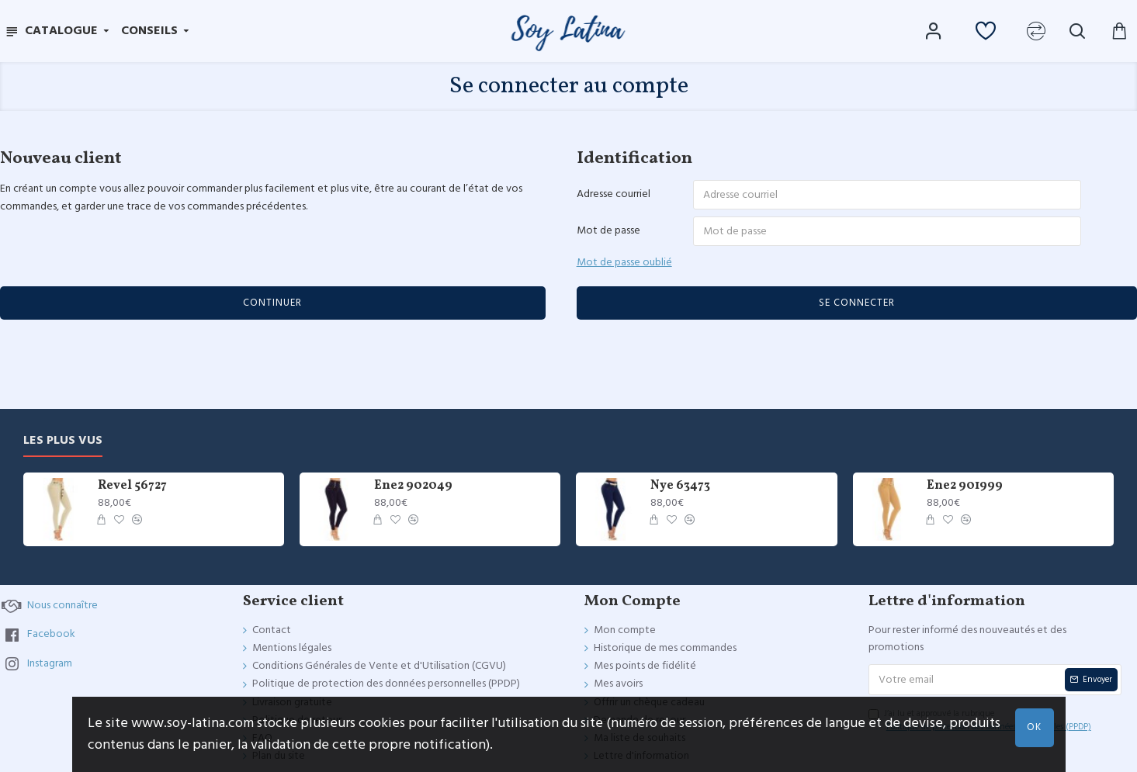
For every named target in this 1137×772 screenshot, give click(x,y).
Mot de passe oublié (624, 263)
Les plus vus (62, 445)
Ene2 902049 (413, 491)
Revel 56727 (132, 491)
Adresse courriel (613, 194)
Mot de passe (608, 231)
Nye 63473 (680, 491)
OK (1034, 727)
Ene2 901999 (965, 491)
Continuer (272, 304)
